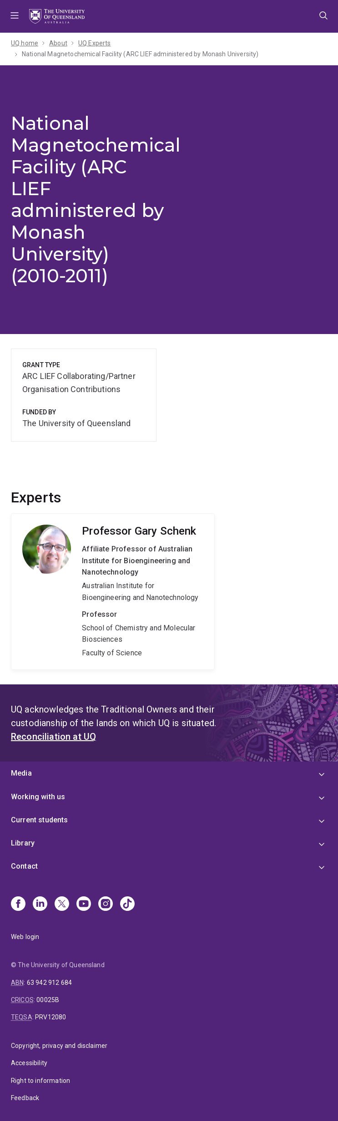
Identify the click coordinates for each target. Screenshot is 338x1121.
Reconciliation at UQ (53, 736)
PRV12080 (50, 1017)
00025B (47, 999)
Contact (24, 866)
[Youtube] (83, 904)
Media (21, 773)
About (58, 43)
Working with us (38, 796)
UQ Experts (94, 43)
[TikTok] (127, 904)
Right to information (40, 1080)
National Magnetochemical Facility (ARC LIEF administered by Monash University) (140, 54)
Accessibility (29, 1063)
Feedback (25, 1097)
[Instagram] (105, 904)
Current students (39, 820)
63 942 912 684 (49, 982)
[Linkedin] (40, 904)
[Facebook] (18, 904)
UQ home (24, 43)
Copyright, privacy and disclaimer (59, 1045)
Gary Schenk (112, 591)
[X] (62, 904)
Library (23, 843)
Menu (14, 16)
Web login (25, 936)
